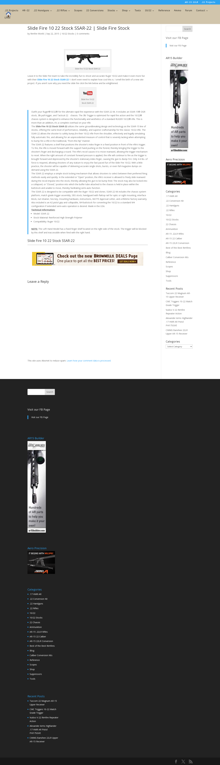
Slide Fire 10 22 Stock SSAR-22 (53, 79)
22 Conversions (95, 11)
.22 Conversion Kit (175, 200)
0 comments (83, 33)
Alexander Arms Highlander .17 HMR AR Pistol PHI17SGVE (179, 322)
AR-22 (25, 11)
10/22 (148, 11)
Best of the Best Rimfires (178, 247)
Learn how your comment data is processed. (89, 360)
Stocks (111, 11)
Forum (188, 11)
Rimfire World (37, 33)
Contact (200, 11)
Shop (125, 11)
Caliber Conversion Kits (177, 257)
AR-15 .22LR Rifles (175, 233)
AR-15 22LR (191, 2)
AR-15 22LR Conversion (177, 243)
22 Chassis (171, 224)
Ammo (177, 11)
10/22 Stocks (68, 33)
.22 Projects (208, 2)
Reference (164, 11)
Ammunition (172, 229)
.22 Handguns (41, 11)
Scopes (78, 11)
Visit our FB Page (177, 38)
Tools (138, 11)
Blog (168, 252)
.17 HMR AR (172, 196)
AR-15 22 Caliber (174, 238)
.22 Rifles (61, 11)
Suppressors (172, 276)
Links (7, 18)
